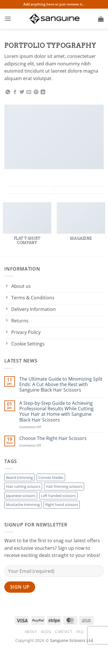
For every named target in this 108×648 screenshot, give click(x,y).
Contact (63, 631)
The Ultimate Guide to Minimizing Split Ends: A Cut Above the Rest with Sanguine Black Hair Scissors (61, 384)
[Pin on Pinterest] (36, 92)
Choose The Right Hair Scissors (53, 438)
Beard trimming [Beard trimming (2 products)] (19, 477)
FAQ (80, 631)
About (31, 631)
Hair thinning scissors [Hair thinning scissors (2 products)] (64, 486)
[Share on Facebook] (15, 92)
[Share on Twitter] (22, 92)
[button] (7, 19)
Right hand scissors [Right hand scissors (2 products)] (61, 504)
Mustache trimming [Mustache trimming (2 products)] (23, 504)
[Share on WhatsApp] (7, 92)
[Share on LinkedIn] (43, 92)
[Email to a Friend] (28, 92)
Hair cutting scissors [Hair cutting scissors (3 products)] (23, 486)
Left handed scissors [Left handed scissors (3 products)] (58, 495)
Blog (46, 631)
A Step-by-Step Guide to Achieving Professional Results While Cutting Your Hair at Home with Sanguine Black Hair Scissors (56, 411)
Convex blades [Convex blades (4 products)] (50, 477)
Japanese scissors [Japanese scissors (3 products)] (20, 495)
